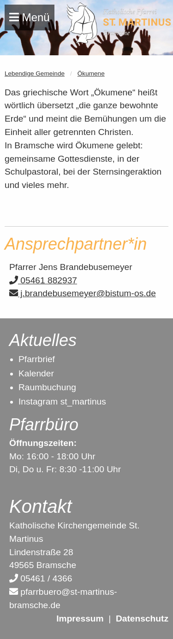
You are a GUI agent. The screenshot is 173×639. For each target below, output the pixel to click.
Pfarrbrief (36, 359)
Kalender (36, 373)
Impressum (79, 618)
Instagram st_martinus (62, 401)
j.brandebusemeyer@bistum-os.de (82, 293)
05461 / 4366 (40, 578)
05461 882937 (43, 280)
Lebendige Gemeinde (35, 73)
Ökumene (91, 73)
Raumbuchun (44, 387)
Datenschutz (142, 618)
